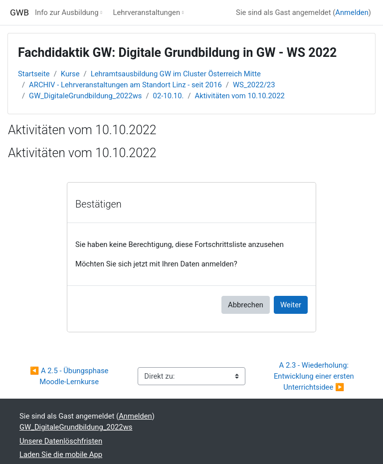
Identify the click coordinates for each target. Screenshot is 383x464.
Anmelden (352, 12)
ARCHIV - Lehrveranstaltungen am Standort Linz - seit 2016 (125, 84)
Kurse (70, 73)
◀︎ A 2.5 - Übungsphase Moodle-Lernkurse (70, 376)
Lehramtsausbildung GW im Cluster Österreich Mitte (176, 73)
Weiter (290, 304)
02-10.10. (168, 95)
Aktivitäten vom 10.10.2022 (240, 95)
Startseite (34, 73)
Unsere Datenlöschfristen (60, 441)
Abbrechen (245, 304)
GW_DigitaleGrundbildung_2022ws (85, 95)
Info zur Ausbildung (67, 12)
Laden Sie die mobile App (60, 454)
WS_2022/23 (254, 84)
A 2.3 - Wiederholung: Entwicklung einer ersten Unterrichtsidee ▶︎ (315, 376)
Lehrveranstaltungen (146, 12)
